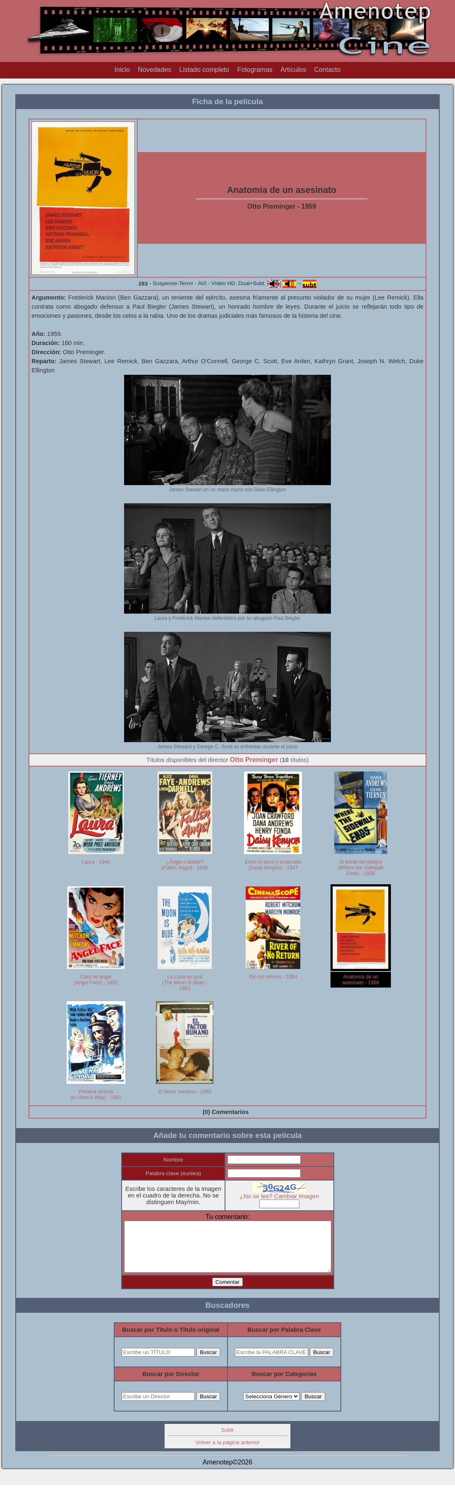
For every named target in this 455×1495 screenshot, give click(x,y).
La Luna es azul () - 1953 (184, 982)
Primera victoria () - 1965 (95, 1094)
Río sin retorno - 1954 (273, 977)
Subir (227, 1440)
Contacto (327, 69)
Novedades (154, 69)
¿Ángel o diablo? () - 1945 (185, 865)
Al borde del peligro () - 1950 (361, 867)
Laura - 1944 (96, 862)
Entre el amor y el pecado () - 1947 (273, 865)
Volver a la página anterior (228, 1452)
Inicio (122, 69)
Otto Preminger (254, 759)
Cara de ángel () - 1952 (96, 980)
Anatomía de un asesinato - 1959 (360, 980)
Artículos (293, 69)
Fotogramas (254, 69)
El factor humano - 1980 (184, 1092)
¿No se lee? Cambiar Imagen (285, 1196)
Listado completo (204, 69)
